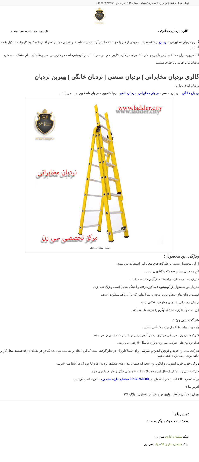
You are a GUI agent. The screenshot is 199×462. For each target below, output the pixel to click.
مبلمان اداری (173, 436)
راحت (147, 279)
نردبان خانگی (87, 77)
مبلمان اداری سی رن (115, 379)
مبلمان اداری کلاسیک (168, 444)
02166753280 (139, 379)
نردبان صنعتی (124, 77)
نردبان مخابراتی (148, 93)
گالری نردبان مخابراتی (173, 31)
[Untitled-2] (99, 15)
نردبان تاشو (127, 93)
